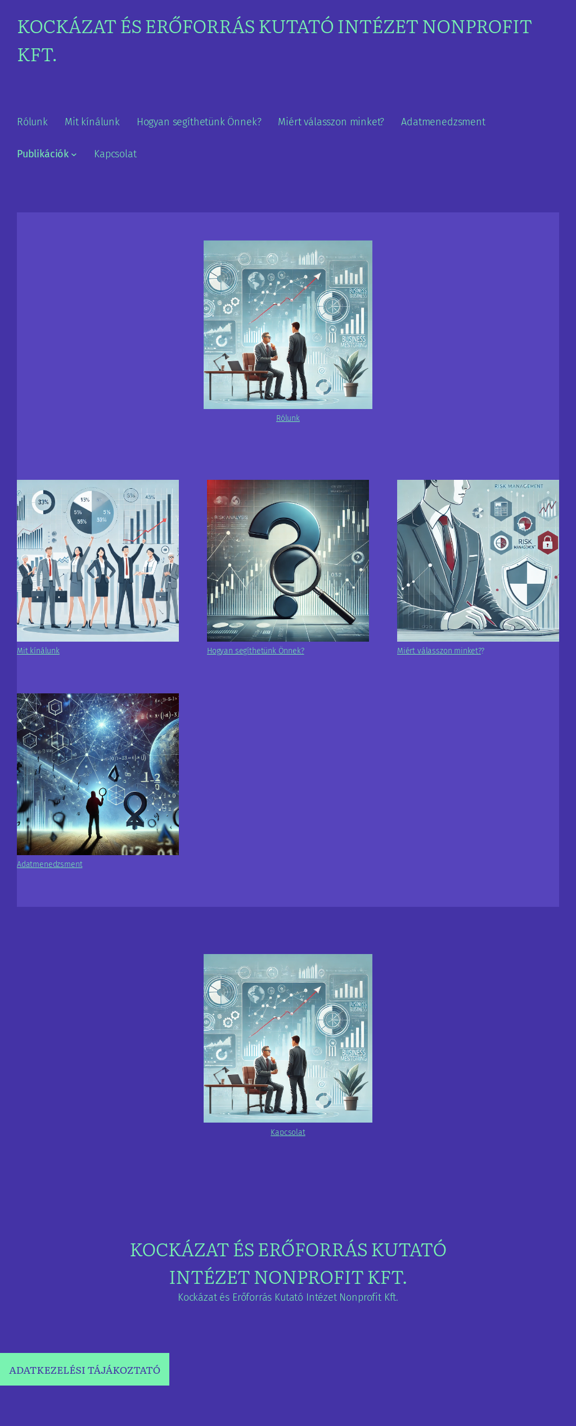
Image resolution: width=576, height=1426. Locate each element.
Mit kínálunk (38, 651)
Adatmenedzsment (49, 864)
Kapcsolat (288, 1132)
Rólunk (288, 418)
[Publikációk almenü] (74, 154)
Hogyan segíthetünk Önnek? (255, 651)
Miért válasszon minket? (439, 651)
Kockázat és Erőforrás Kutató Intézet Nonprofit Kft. (288, 1262)
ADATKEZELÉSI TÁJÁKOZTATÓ (84, 1369)
